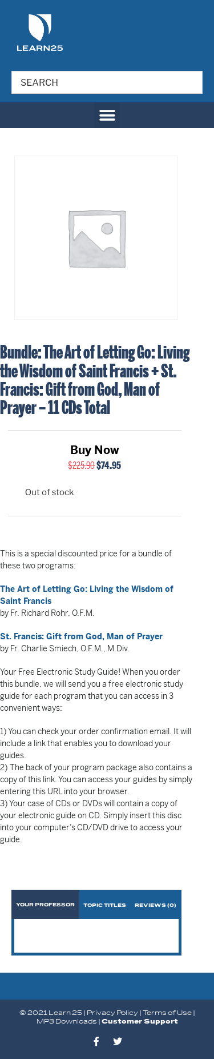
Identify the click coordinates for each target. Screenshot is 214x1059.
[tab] (45, 904)
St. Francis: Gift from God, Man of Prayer (81, 636)
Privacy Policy (112, 1013)
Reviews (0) (155, 905)
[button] (107, 115)
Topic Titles (104, 905)
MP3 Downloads (67, 1021)
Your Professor (45, 905)
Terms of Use (167, 1013)
